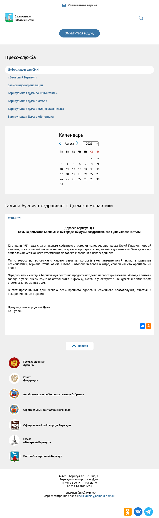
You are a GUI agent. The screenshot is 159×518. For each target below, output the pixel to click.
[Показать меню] (150, 18)
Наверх (83, 346)
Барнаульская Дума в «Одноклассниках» (36, 109)
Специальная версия (82, 5)
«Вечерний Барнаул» (22, 77)
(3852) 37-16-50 (86, 492)
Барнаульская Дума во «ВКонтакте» (32, 93)
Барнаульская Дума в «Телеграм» (31, 117)
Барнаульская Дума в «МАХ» (27, 101)
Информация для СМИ (23, 69)
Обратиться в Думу (79, 33)
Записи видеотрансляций (25, 85)
